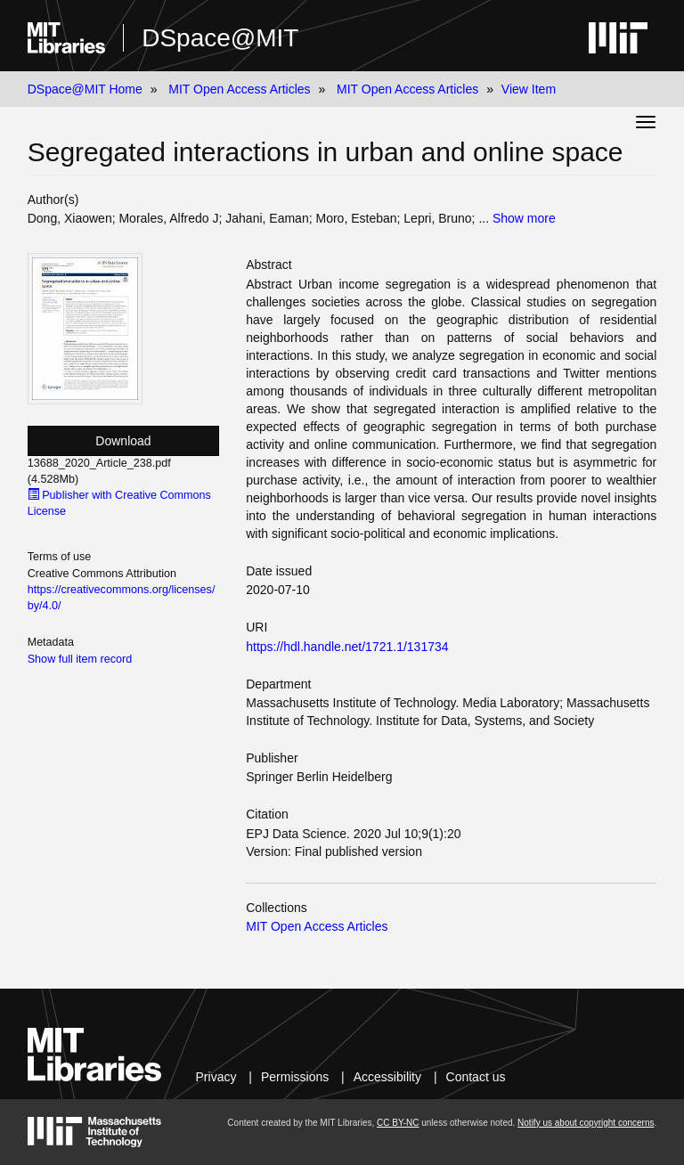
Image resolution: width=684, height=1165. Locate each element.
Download (123, 441)
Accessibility (387, 1077)
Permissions (295, 1077)
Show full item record (80, 659)
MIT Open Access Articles (239, 89)
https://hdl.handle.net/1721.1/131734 (347, 647)
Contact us (476, 1077)
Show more (524, 218)
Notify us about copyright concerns (585, 1123)
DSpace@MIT (220, 38)
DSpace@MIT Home (85, 89)
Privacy (216, 1077)
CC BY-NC (398, 1123)
